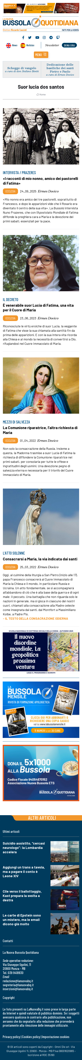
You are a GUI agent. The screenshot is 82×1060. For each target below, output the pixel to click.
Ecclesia (10, 191)
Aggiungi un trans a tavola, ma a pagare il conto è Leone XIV (24, 871)
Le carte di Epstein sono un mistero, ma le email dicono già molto (22, 919)
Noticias (30, 45)
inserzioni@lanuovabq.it (18, 989)
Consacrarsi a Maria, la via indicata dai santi (40, 559)
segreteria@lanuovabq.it (18, 985)
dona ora (69, 45)
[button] (41, 54)
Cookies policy (31, 1037)
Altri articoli (42, 817)
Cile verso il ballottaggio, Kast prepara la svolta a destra (22, 895)
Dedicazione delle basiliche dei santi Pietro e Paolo (60, 68)
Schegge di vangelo (21, 68)
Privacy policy (11, 1037)
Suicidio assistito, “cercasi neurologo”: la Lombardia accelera (24, 847)
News (14, 45)
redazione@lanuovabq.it (18, 981)
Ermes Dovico (48, 191)
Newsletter (52, 45)
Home (41, 94)
